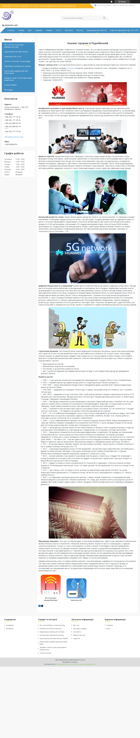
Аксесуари (8, 90)
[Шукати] (104, 18)
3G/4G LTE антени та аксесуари (17, 61)
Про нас (80, 30)
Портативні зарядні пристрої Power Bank (16, 72)
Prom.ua (82, 660)
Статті (58, 30)
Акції (30, 30)
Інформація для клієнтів (96, 30)
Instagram (10, 625)
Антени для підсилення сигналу (52, 635)
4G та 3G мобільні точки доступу (52, 625)
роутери (70, 68)
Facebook (9, 628)
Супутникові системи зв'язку (16, 51)
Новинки (38, 30)
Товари (21, 30)
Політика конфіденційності (86, 664)
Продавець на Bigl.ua (70, 662)
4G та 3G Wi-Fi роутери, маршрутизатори (14, 46)
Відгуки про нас (79, 635)
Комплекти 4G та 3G (12, 56)
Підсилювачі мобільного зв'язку (17, 66)
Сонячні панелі (10, 85)
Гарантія (76, 638)
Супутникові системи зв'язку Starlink (54, 638)
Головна (10, 30)
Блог (108, 628)
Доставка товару (80, 628)
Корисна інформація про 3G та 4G (124, 30)
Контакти (69, 30)
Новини (49, 30)
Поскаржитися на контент (65, 664)
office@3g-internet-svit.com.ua (15, 137)
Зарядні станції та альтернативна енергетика (18, 79)
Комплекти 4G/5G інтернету (51, 628)
